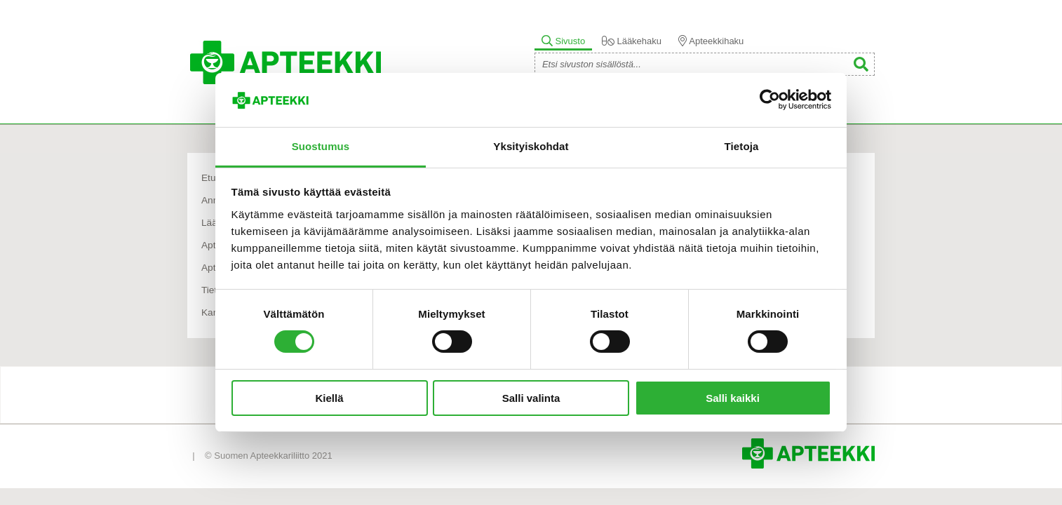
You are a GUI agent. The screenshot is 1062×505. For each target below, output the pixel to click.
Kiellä (329, 398)
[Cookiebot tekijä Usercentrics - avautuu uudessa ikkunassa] (769, 99)
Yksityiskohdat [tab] (530, 146)
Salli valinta (531, 398)
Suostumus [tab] (321, 146)
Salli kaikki (733, 398)
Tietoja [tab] (742, 146)
